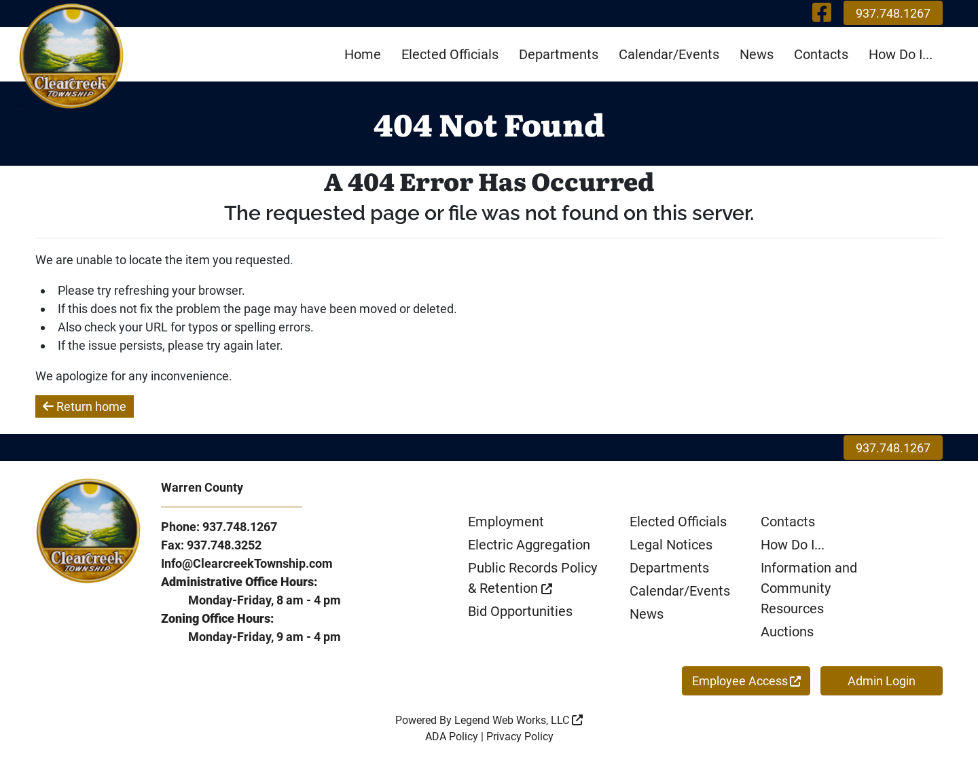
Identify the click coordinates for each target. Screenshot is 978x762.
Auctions (787, 631)
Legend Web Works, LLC (518, 720)
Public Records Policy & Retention (532, 578)
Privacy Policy (520, 736)
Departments (558, 54)
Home (362, 54)
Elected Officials (450, 54)
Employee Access (746, 681)
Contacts (821, 54)
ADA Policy (451, 736)
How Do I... (900, 54)
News (757, 54)
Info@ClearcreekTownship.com (247, 563)
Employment (506, 521)
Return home (84, 406)
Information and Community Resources (809, 588)
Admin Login (882, 681)
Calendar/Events (669, 54)
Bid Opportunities (520, 611)
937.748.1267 (893, 13)
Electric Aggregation (529, 545)
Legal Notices (671, 545)
